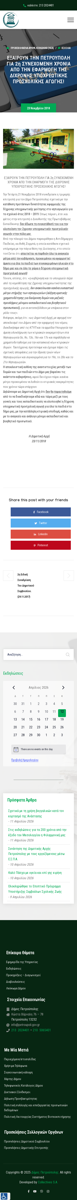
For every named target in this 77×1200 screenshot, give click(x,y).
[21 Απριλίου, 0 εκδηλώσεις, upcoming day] (23, 729)
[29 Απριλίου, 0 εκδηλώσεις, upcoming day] (31, 736)
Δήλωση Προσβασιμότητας (20, 1099)
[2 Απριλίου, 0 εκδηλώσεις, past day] (39, 705)
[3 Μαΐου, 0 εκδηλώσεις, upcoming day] (62, 736)
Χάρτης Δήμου (12, 1079)
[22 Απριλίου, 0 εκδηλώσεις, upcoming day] (31, 729)
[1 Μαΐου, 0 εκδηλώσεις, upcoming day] (46, 736)
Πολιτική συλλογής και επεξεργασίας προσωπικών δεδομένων (36, 1107)
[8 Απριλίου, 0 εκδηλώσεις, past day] (31, 713)
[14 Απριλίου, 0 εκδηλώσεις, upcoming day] (23, 721)
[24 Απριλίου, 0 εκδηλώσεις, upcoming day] (46, 729)
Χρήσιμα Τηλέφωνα (15, 1066)
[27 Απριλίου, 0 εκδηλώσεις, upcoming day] (15, 736)
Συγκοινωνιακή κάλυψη (18, 1072)
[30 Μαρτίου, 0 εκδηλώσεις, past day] (15, 705)
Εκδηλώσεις (13, 968)
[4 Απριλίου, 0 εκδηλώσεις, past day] (54, 705)
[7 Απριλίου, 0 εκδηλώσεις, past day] (23, 713)
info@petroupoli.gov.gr (25, 1025)
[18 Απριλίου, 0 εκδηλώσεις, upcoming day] (54, 721)
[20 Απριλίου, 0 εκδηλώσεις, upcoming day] (15, 729)
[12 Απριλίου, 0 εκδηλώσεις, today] (62, 713)
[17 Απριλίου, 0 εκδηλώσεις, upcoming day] (46, 721)
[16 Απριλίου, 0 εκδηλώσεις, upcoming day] (39, 721)
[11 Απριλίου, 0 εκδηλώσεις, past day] (54, 713)
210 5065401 (41, 1030)
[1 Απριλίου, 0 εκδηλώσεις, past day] (31, 705)
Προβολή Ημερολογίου (24, 760)
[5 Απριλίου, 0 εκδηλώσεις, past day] (62, 705)
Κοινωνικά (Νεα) (45, 48)
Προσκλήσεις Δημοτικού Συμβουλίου (27, 1141)
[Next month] (63, 687)
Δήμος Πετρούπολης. (45, 1172)
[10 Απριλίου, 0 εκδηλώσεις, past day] (46, 713)
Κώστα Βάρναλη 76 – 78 (27, 1014)
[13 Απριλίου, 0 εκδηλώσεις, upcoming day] (15, 721)
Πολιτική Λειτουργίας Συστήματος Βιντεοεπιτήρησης (37, 1117)
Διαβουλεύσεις (15, 982)
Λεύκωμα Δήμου (16, 988)
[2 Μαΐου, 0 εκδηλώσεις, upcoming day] (54, 736)
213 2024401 (20, 1030)
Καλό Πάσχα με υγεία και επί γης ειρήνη (35, 873)
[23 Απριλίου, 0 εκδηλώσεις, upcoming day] (39, 729)
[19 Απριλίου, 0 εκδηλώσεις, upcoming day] (62, 721)
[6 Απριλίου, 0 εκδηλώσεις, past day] (15, 713)
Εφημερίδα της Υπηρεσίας (22, 962)
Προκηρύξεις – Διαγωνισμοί (23, 975)
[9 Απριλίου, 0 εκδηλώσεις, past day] (39, 713)
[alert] (38, 749)
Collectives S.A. (48, 1182)
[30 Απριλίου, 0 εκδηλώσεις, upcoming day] (39, 736)
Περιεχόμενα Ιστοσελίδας (20, 1059)
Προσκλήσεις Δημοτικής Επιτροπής (26, 1148)
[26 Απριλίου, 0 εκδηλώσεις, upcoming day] (62, 729)
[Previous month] (13, 687)
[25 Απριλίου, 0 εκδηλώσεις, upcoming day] (54, 729)
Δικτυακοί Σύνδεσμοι (17, 1092)
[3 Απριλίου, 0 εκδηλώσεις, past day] (46, 705)
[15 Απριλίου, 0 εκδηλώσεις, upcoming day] (31, 721)
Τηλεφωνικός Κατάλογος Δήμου (23, 1085)
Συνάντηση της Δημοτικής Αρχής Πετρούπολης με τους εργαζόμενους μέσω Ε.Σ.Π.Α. (36, 854)
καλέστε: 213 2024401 (38, 5)
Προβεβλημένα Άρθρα (23, 48)
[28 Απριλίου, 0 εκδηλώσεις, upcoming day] (23, 736)
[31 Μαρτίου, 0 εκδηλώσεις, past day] (23, 705)
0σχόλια (64, 48)
